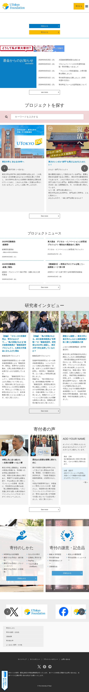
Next (84, 168)
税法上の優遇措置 (74, 554)
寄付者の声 (9, 640)
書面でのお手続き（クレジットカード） (13, 564)
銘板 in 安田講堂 (55, 554)
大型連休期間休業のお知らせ (69, 60)
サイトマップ (22, 659)
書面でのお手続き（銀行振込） (13, 559)
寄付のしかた (10, 628)
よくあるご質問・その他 (14, 645)
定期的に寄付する (34, 557)
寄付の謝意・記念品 (12, 632)
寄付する (79, 6)
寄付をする (44, 32)
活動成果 (9, 636)
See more (44, 216)
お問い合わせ (65, 659)
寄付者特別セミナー (55, 562)
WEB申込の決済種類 (11, 554)
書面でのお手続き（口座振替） (13, 570)
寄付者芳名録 (54, 557)
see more (44, 92)
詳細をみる (44, 26)
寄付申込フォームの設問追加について (73, 84)
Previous (4, 168)
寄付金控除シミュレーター (77, 559)
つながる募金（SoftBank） (33, 565)
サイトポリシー (35, 659)
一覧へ (85, 482)
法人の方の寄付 (34, 554)
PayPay (31, 561)
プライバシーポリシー (51, 659)
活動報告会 (53, 566)
